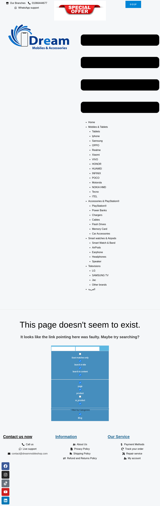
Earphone (98, 252)
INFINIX (96, 173)
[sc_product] (80, 397)
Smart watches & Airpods (102, 238)
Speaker (97, 261)
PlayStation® (99, 205)
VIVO (95, 159)
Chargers (97, 215)
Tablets (96, 131)
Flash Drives (99, 224)
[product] (80, 390)
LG (93, 270)
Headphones (99, 256)
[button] (120, 74)
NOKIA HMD (99, 187)
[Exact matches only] (80, 354)
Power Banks (99, 210)
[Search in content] (80, 368)
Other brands (99, 284)
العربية (91, 289)
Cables (96, 219)
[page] (80, 383)
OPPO (95, 145)
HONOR (96, 164)
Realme (96, 150)
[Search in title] (80, 361)
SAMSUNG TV (100, 275)
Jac (94, 280)
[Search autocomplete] (87, 349)
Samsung (97, 141)
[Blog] (80, 414)
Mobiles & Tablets (98, 127)
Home (91, 122)
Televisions (94, 266)
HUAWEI (97, 168)
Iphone (96, 136)
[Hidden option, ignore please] (80, 404)
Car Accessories (101, 233)
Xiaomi (96, 154)
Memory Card (100, 229)
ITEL (94, 196)
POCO (95, 178)
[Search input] (63, 349)
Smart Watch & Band (103, 243)
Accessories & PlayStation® (103, 201)
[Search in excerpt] (80, 375)
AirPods (96, 247)
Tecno (95, 191)
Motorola (97, 182)
